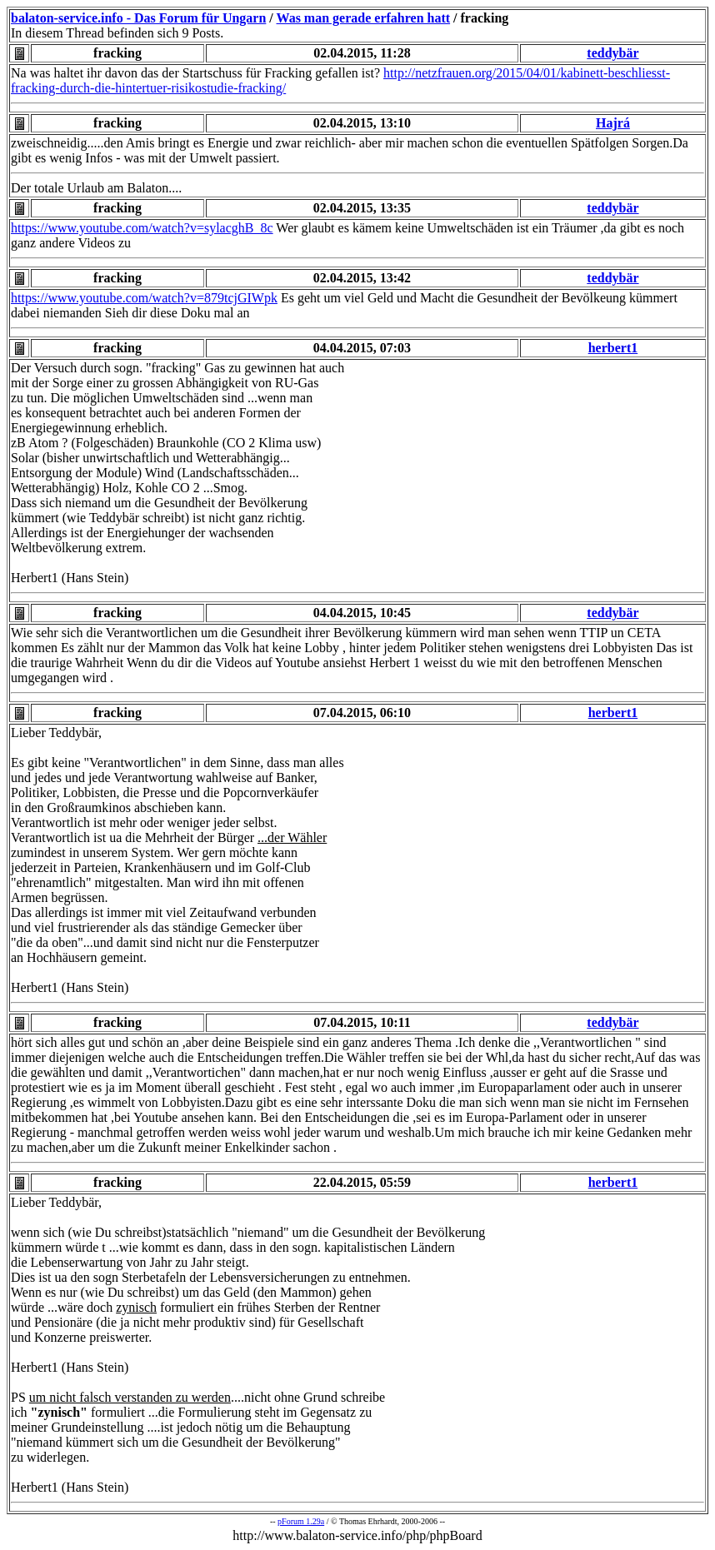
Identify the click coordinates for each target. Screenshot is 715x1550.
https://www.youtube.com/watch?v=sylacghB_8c (142, 228)
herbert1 (613, 348)
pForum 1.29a (301, 1521)
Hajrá (613, 123)
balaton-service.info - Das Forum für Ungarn (138, 18)
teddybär (612, 53)
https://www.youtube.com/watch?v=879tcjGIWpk (144, 298)
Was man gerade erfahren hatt (364, 18)
